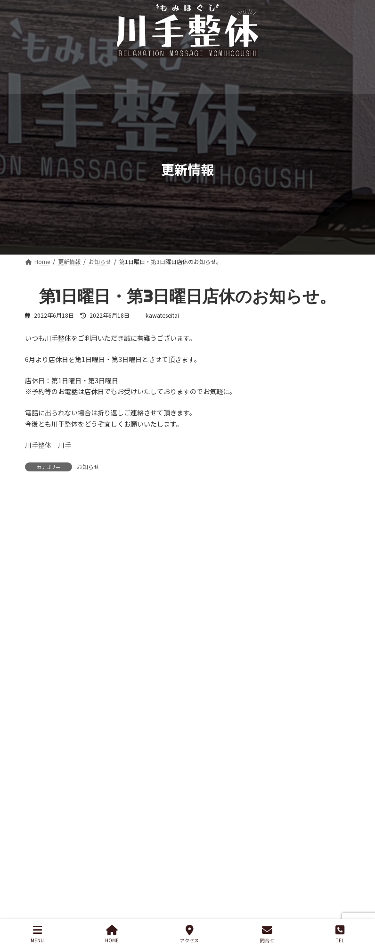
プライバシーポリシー (69, 820)
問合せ (267, 934)
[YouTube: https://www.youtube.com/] (302, 866)
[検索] (338, 605)
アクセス (189, 934)
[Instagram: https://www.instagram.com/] (243, 866)
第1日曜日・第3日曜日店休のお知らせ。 (85, 723)
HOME (112, 934)
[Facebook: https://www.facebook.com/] (282, 866)
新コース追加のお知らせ (61, 653)
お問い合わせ (143, 820)
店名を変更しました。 (58, 758)
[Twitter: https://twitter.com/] (262, 866)
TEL (339, 934)
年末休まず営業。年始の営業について (81, 688)
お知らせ (88, 466)
